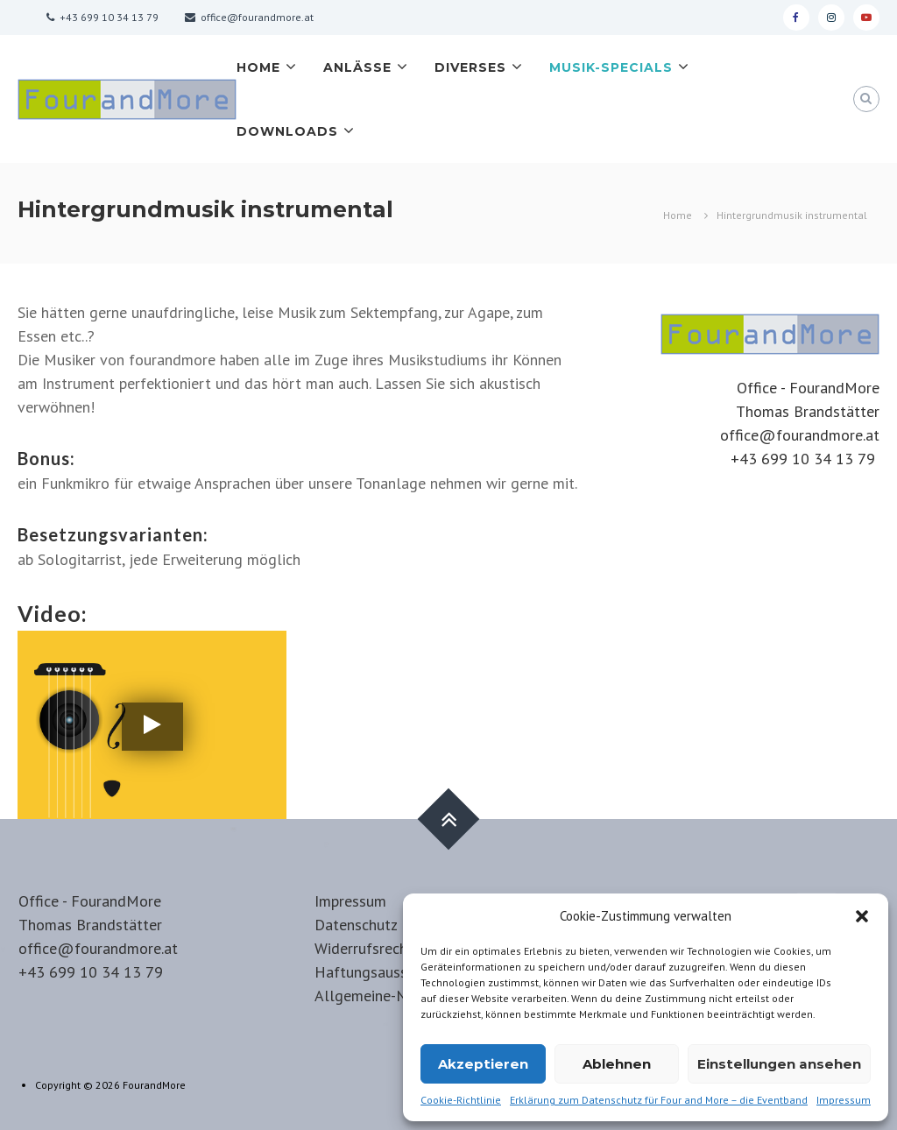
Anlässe (357, 67)
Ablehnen (617, 1064)
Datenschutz (356, 925)
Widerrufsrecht (363, 948)
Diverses (470, 67)
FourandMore (154, 1084)
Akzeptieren (483, 1064)
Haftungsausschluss (381, 972)
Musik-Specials (611, 67)
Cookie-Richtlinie (460, 1099)
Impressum (843, 1099)
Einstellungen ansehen (779, 1064)
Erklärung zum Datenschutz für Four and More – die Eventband (659, 1099)
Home (258, 67)
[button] (862, 916)
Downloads (287, 131)
